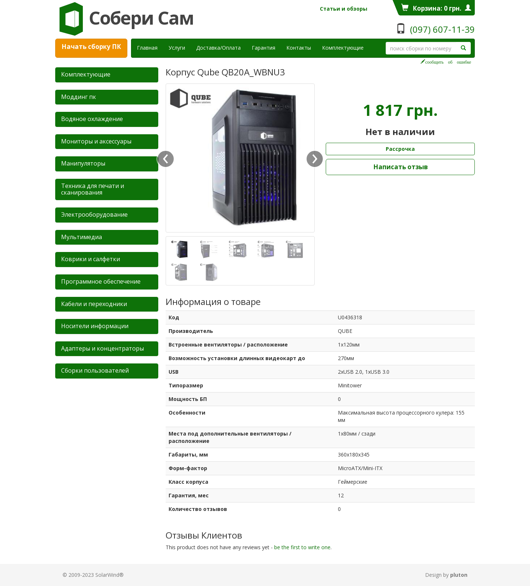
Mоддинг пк (78, 97)
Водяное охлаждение (92, 119)
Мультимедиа (81, 237)
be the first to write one (302, 547)
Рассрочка (400, 148)
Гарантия (263, 47)
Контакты (298, 47)
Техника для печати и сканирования (92, 189)
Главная (147, 47)
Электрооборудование (94, 214)
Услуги (180, 47)
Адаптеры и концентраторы (102, 348)
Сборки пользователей (95, 370)
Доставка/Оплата (218, 47)
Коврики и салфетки (90, 259)
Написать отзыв (400, 167)
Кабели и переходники (94, 304)
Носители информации (94, 326)
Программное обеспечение (101, 281)
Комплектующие (343, 47)
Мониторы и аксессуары (96, 141)
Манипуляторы (83, 163)
